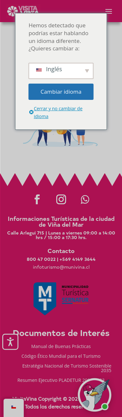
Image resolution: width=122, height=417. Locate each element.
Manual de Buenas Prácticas (61, 346)
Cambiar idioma (61, 91)
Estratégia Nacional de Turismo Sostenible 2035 (66, 368)
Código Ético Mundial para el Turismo (61, 356)
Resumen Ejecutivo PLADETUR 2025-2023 (60, 380)
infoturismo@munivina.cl (61, 267)
